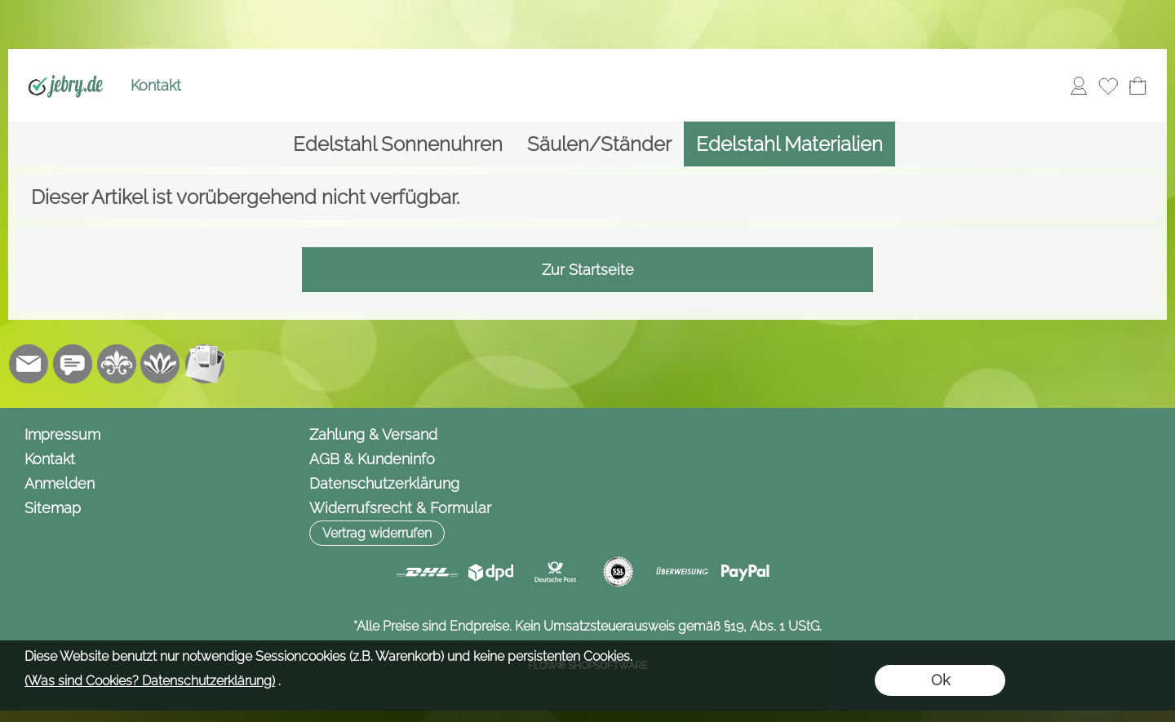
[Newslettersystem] (204, 363)
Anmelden (59, 483)
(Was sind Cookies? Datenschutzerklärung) (149, 681)
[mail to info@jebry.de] (28, 363)
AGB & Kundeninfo (372, 458)
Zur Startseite (588, 269)
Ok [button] (940, 680)
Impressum (62, 434)
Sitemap (52, 507)
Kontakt (156, 85)
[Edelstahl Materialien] (789, 144)
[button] (377, 533)
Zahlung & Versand (373, 434)
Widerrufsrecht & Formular (400, 507)
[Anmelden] (1078, 85)
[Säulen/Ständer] (599, 144)
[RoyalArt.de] (116, 363)
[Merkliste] (1108, 85)
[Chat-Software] (72, 363)
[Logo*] (65, 66)
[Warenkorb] (1137, 85)
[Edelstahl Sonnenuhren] (398, 144)
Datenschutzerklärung (384, 483)
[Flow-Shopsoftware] (160, 363)
